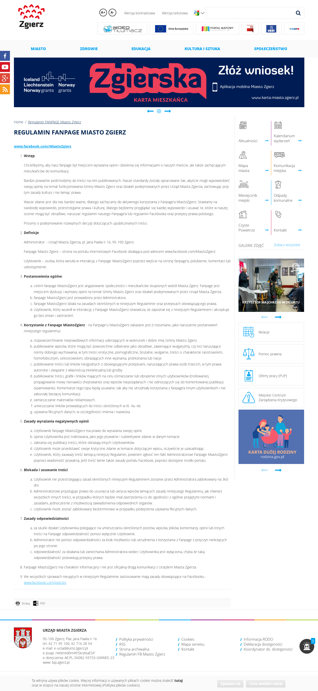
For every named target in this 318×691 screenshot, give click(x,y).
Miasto (38, 48)
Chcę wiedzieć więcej (265, 684)
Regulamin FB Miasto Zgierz (142, 654)
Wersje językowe (202, 13)
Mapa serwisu (192, 644)
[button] (306, 646)
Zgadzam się (230, 684)
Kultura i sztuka (202, 48)
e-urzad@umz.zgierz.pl (71, 648)
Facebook (5, 56)
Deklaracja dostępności (263, 644)
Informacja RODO (258, 639)
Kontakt (187, 649)
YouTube (5, 67)
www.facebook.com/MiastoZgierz (42, 146)
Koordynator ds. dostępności (268, 649)
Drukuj (26, 603)
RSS (122, 644)
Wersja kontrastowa (139, 13)
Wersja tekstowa (175, 13)
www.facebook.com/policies (45, 582)
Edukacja (141, 48)
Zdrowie (89, 48)
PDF (42, 603)
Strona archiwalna (134, 649)
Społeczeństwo (270, 48)
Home (18, 122)
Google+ (5, 78)
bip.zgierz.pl (61, 662)
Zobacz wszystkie (287, 244)
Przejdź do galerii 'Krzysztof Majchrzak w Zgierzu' (271, 285)
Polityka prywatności (136, 639)
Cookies (187, 639)
